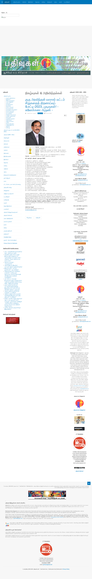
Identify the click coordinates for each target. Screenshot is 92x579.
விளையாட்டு (6, 140)
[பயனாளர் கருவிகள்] (65, 115)
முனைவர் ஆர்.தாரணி (10, 111)
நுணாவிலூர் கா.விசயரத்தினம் (11, 109)
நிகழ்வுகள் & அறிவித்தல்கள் (10, 175)
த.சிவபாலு (8, 127)
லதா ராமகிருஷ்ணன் (9, 112)
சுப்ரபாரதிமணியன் (9, 104)
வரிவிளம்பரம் (6, 147)
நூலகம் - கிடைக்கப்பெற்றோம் (10, 240)
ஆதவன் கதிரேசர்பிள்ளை (10, 98)
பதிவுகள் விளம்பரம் (8, 215)
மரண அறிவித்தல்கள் (8, 218)
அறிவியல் (6, 168)
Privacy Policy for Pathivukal (10, 243)
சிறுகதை (37, 2)
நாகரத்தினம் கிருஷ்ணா (10, 118)
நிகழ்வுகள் (49, 2)
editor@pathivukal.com (80, 175)
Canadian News (7, 237)
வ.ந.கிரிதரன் (67, 2)
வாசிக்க (80, 279)
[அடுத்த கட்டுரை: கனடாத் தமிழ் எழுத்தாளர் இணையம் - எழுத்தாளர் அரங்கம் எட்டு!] (38, 217)
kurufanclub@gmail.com (31, 210)
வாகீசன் (7, 122)
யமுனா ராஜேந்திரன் (9, 102)
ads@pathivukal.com (83, 180)
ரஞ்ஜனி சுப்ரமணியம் (10, 121)
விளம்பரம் (6, 144)
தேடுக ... (4, 12)
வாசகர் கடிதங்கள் (8, 221)
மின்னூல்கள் (6, 190)
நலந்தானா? (6, 234)
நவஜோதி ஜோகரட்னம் (10, 125)
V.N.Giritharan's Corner (80, 241)
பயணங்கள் (6, 209)
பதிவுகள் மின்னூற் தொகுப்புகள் (10, 212)
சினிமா (5, 227)
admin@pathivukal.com (85, 184)
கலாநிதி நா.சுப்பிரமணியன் (11, 114)
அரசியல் (24, 2)
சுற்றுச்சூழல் (6, 137)
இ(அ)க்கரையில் (7, 156)
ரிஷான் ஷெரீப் (8, 117)
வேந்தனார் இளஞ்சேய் (10, 123)
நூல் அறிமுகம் (7, 178)
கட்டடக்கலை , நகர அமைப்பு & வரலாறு (12, 184)
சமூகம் (5, 203)
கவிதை (43, 2)
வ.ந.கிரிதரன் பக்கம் (80, 113)
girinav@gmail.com (82, 174)
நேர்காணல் (6, 153)
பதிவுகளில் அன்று (8, 187)
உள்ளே (79, 141)
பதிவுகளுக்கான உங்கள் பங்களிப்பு (79, 385)
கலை (5, 181)
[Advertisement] (46, 44)
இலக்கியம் (30, 2)
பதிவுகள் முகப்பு (16, 2)
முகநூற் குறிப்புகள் (8, 231)
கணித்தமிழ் (6, 199)
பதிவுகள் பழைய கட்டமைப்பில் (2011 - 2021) (12, 130)
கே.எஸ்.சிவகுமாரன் (9, 108)
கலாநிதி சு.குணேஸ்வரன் (10, 116)
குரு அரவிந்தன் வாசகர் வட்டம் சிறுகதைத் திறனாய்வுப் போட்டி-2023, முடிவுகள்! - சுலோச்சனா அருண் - (45, 105)
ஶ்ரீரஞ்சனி (8, 126)
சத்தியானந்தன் (9, 120)
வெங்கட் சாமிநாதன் (9, 107)
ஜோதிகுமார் (8, 99)
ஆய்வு (55, 2)
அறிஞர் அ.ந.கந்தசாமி (8, 193)
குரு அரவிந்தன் (9, 113)
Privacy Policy (66, 569)
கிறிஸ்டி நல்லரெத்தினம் (10, 100)
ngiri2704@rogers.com (17, 518)
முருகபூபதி (8, 103)
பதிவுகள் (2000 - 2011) (9, 134)
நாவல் (60, 2)
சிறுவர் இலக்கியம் (8, 206)
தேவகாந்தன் (8, 105)
